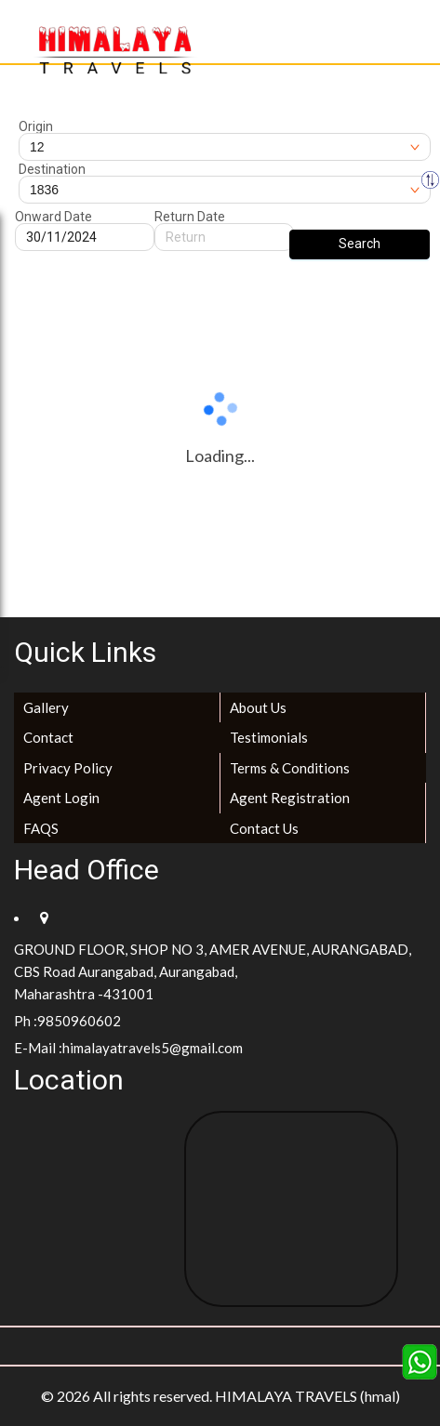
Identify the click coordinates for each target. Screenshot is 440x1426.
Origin (36, 126)
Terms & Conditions (290, 767)
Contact (48, 737)
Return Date (189, 216)
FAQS (41, 828)
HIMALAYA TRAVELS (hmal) (307, 1396)
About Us (258, 707)
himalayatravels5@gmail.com (152, 1047)
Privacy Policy (68, 767)
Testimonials (269, 737)
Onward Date (53, 216)
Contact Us (264, 828)
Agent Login (61, 797)
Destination (52, 169)
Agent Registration (290, 797)
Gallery (46, 707)
